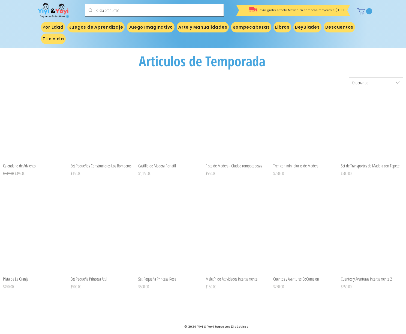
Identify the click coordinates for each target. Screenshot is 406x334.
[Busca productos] (154, 10)
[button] (364, 11)
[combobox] (376, 82)
